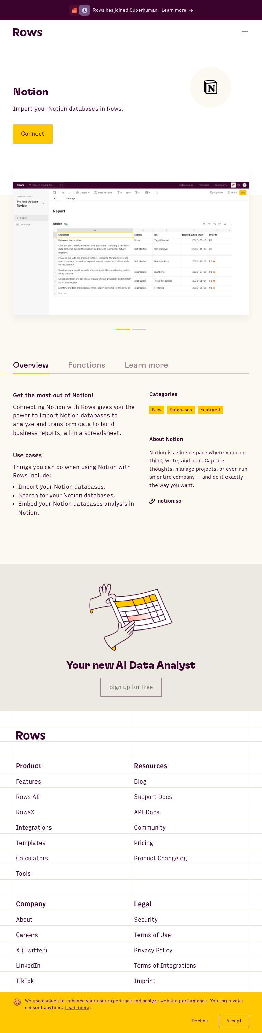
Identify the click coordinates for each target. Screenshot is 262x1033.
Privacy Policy (153, 950)
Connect (32, 133)
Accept (234, 1021)
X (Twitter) (31, 950)
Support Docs (153, 797)
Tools (23, 873)
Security (146, 919)
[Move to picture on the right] (190, 242)
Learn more (77, 1008)
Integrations (34, 827)
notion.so (165, 501)
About (24, 919)
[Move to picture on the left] (72, 242)
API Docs (146, 812)
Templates (30, 843)
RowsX (25, 812)
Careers (27, 935)
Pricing (143, 843)
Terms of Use (152, 935)
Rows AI (27, 797)
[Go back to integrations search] (18, 58)
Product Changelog (160, 858)
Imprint (145, 981)
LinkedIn (28, 965)
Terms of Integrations (165, 965)
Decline (200, 1021)
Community (150, 827)
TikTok (25, 981)
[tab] (35, 365)
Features (28, 781)
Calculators (32, 858)
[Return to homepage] (27, 32)
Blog (140, 781)
